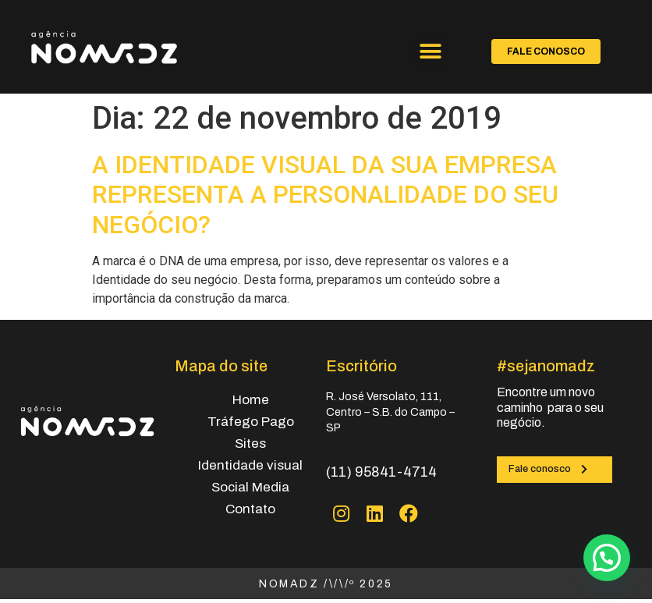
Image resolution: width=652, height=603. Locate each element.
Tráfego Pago (250, 421)
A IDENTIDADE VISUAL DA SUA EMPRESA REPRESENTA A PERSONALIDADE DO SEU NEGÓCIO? (325, 194)
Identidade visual (250, 465)
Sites (250, 443)
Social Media (250, 487)
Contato (250, 509)
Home (250, 399)
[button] (430, 51)
